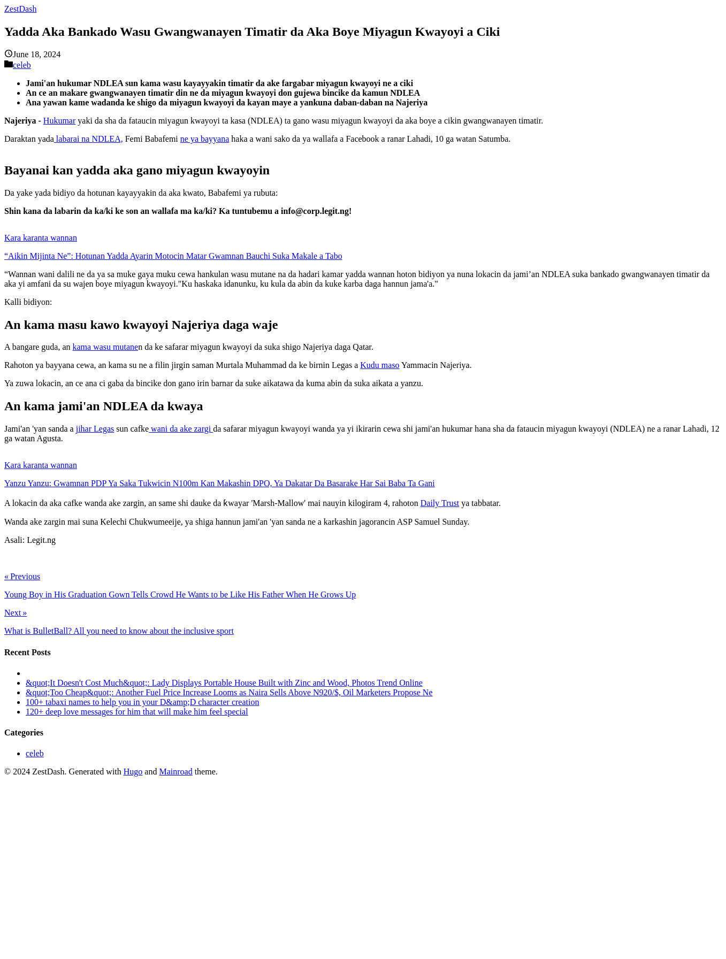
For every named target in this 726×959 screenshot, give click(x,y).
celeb (22, 65)
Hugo (133, 771)
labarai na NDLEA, (88, 138)
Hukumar (59, 120)
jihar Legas (95, 428)
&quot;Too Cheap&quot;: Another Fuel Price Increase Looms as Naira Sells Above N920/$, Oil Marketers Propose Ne (229, 692)
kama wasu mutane (106, 346)
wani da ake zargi (181, 428)
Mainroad (175, 771)
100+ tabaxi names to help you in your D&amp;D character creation (142, 702)
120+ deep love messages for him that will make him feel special (137, 711)
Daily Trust (440, 503)
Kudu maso (379, 365)
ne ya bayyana (205, 138)
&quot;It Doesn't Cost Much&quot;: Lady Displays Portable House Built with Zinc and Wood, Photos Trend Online (224, 682)
